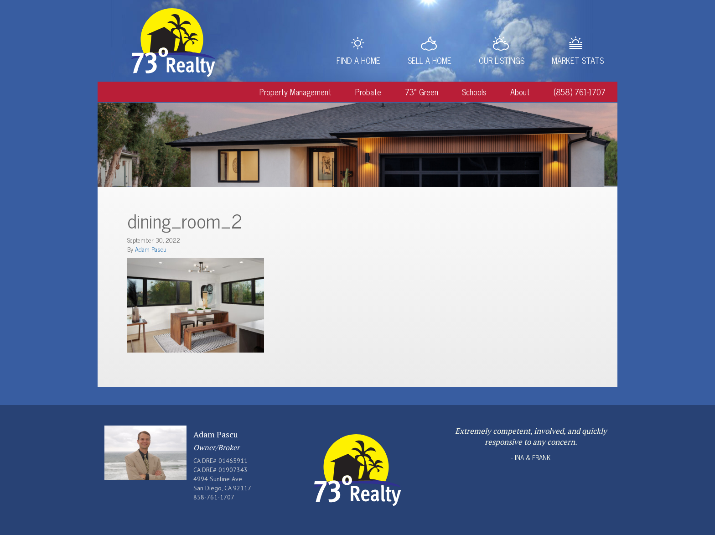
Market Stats (578, 60)
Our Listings (501, 60)
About (520, 92)
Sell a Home (429, 60)
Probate (368, 92)
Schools (474, 92)
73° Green (421, 92)
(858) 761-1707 (580, 92)
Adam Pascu (150, 249)
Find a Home (358, 60)
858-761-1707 (213, 497)
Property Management (295, 92)
